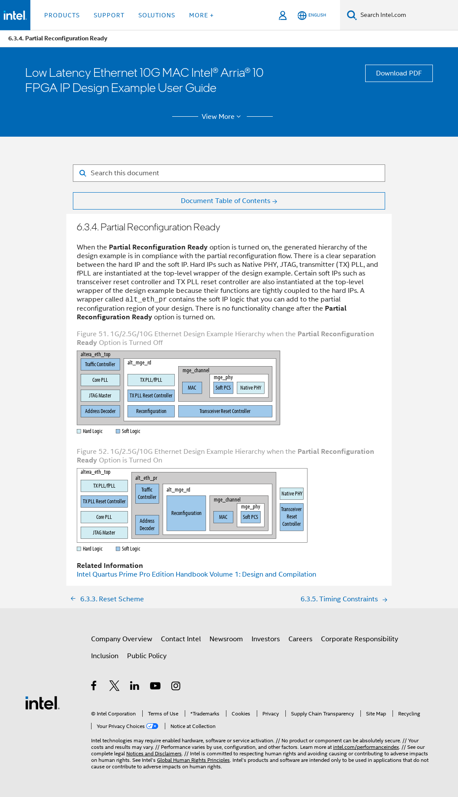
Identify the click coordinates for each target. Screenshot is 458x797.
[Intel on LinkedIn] (135, 687)
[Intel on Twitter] (114, 687)
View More (223, 116)
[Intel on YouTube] (156, 687)
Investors (266, 639)
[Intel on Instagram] (176, 687)
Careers (300, 639)
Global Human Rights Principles (193, 760)
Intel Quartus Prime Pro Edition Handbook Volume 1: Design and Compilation (196, 574)
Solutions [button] (156, 15)
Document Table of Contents (225, 201)
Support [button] (109, 15)
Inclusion (104, 656)
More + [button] (201, 15)
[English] (311, 15)
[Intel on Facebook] (94, 687)
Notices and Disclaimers (154, 753)
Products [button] (62, 15)
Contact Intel (181, 639)
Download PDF (399, 73)
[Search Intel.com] (407, 15)
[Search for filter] (229, 173)
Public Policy (147, 656)
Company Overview (121, 639)
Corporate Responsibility (359, 639)
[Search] (352, 15)
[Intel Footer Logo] (42, 702)
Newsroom (226, 639)
